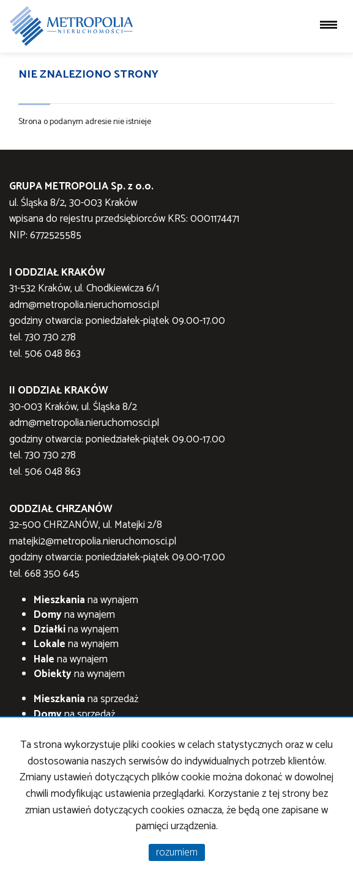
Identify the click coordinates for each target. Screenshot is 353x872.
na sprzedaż (86, 699)
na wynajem (86, 600)
